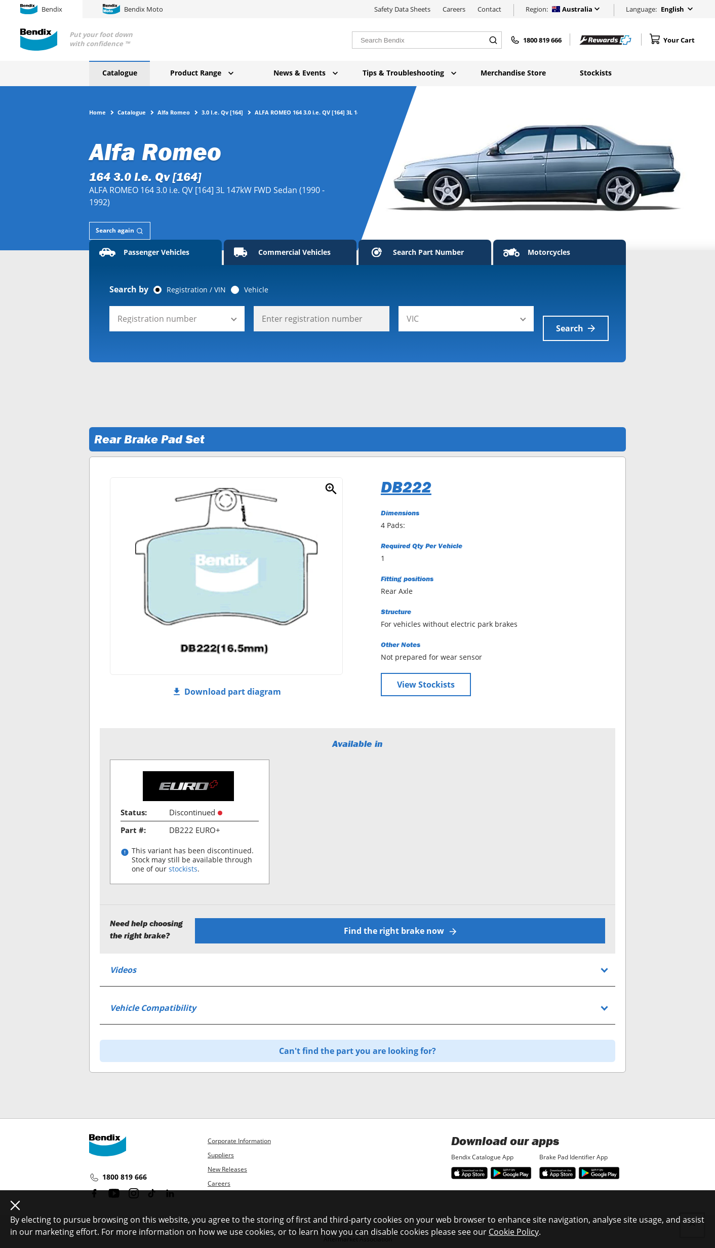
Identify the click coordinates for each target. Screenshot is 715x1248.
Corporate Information (239, 1128)
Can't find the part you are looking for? (357, 1038)
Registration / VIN (196, 289)
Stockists (596, 73)
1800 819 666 (118, 1165)
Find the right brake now (403, 918)
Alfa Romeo (173, 112)
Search (575, 318)
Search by (128, 289)
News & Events (305, 73)
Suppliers (221, 1143)
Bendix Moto (133, 9)
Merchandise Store (513, 73)
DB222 (406, 477)
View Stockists (426, 674)
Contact (489, 9)
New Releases (227, 1157)
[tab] (119, 231)
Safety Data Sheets (402, 9)
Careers (454, 9)
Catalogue (119, 73)
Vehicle (256, 289)
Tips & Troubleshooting (409, 73)
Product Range (201, 73)
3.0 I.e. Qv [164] (222, 112)
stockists (183, 859)
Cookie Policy (514, 1231)
